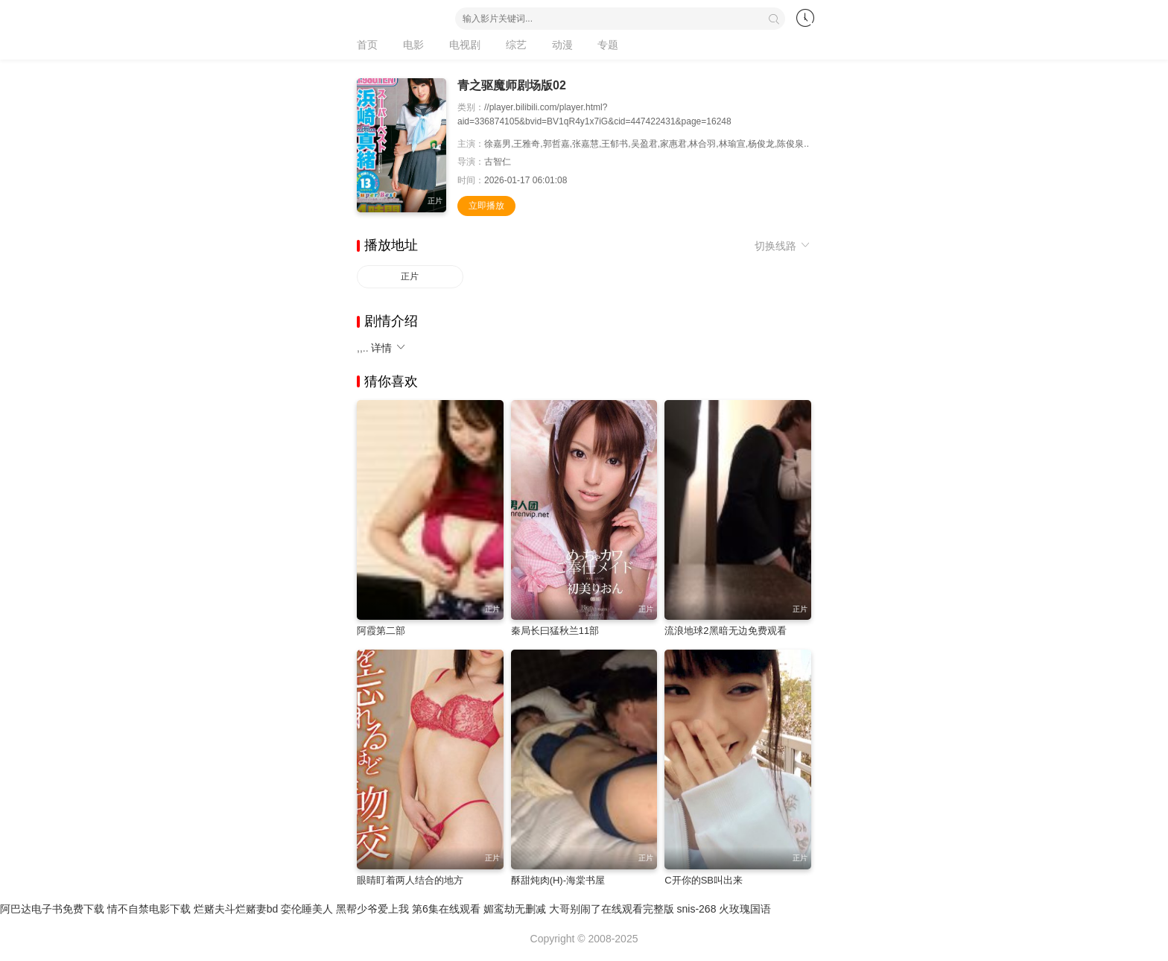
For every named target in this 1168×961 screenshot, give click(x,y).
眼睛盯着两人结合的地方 (410, 880)
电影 (413, 45)
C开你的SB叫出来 (703, 880)
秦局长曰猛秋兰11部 (555, 630)
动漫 (562, 45)
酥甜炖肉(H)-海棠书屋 (558, 880)
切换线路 (783, 246)
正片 (410, 276)
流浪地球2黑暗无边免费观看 (725, 630)
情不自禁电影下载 (149, 909)
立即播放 (486, 205)
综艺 (516, 45)
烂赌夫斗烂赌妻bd (236, 909)
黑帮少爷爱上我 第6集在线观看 (408, 909)
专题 (607, 45)
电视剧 (464, 45)
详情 (389, 348)
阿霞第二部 (381, 630)
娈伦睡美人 (307, 909)
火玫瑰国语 (745, 909)
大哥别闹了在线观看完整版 (611, 909)
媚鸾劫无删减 (514, 909)
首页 (367, 45)
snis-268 (697, 909)
